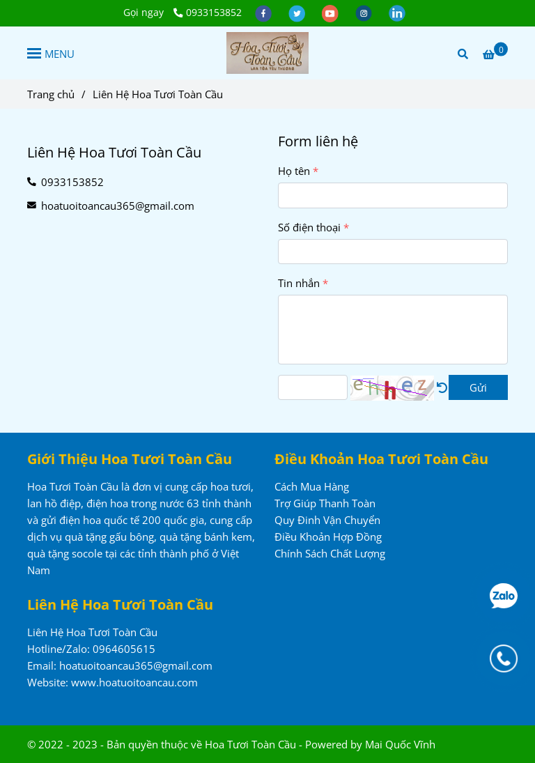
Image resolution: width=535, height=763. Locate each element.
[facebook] (264, 12)
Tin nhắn (299, 283)
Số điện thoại (309, 227)
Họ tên (294, 171)
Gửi (478, 387)
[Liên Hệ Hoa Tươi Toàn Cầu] (267, 53)
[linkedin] (397, 12)
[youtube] (331, 12)
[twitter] (298, 12)
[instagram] (365, 12)
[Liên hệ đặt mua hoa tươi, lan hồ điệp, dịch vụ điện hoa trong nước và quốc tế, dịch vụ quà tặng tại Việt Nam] (495, 54)
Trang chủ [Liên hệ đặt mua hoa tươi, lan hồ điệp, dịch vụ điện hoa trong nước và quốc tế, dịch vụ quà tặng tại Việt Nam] (51, 94)
